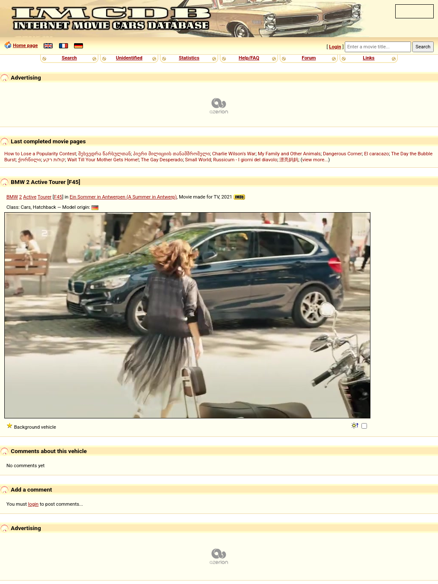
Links (368, 58)
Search (69, 58)
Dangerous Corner (342, 154)
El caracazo (376, 154)
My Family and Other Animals (289, 154)
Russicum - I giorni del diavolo (245, 160)
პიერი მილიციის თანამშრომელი (171, 154)
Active (29, 197)
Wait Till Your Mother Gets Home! (103, 160)
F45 (58, 197)
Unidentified (129, 58)
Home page (25, 45)
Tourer (45, 197)
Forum (309, 58)
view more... (315, 160)
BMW (12, 197)
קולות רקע (54, 160)
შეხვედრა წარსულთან (104, 154)
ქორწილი (29, 160)
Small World (198, 160)
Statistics (189, 58)
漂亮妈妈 (288, 160)
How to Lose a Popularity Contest (40, 154)
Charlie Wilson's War (234, 154)
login (33, 504)
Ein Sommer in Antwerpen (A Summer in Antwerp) (123, 197)
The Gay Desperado (162, 160)
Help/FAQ (249, 58)
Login (335, 47)
